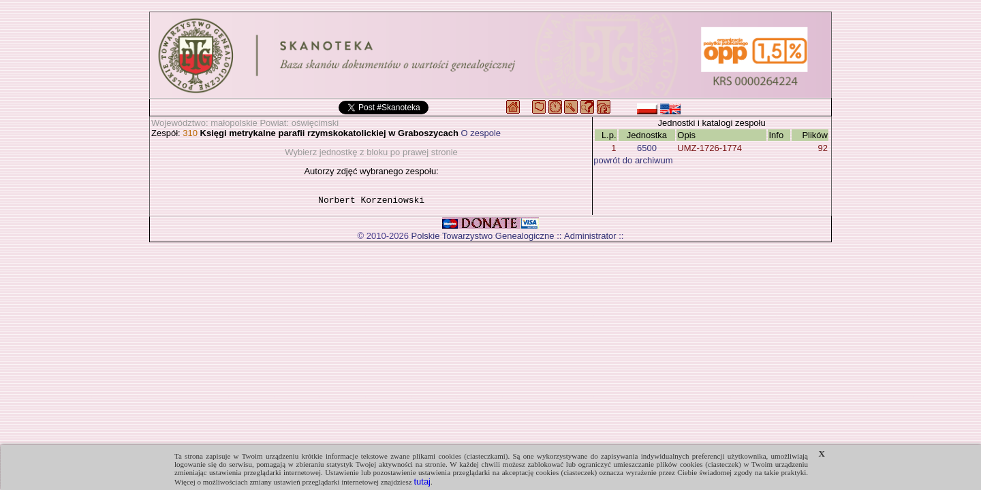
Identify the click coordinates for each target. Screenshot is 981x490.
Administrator (590, 238)
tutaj (422, 481)
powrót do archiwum (632, 160)
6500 (647, 148)
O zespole (481, 133)
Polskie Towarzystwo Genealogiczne (483, 238)
